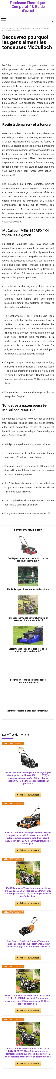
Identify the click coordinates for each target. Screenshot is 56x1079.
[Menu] (3, 20)
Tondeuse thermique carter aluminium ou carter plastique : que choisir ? (28, 619)
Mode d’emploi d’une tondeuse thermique (28, 589)
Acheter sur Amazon (29, 795)
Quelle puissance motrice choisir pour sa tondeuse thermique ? (28, 559)
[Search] (51, 20)
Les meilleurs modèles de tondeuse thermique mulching (28, 681)
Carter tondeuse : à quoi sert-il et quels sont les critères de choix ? (28, 650)
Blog (12, 28)
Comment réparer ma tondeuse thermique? (28, 711)
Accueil (5, 28)
